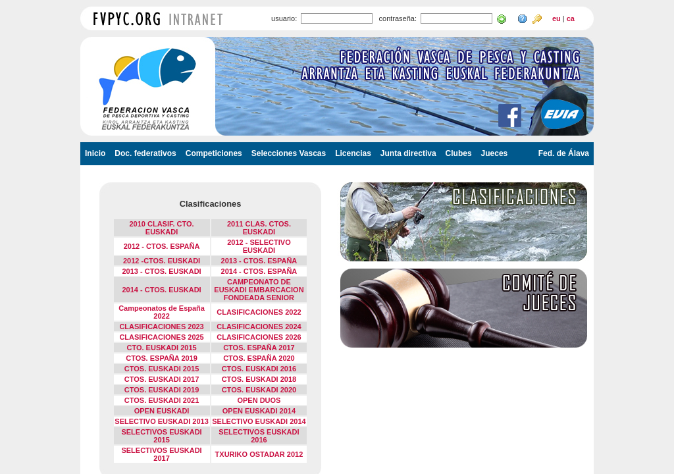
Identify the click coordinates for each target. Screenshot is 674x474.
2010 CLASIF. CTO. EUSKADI (161, 228)
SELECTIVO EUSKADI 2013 (161, 421)
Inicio (95, 153)
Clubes (459, 153)
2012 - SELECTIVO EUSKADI (259, 246)
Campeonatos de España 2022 (161, 312)
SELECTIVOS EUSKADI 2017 (161, 454)
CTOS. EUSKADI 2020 (259, 390)
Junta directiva (408, 153)
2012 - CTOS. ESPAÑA (162, 246)
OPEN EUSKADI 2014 (259, 411)
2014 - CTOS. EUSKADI (161, 290)
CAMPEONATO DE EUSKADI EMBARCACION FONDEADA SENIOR (258, 290)
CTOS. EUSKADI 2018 (259, 379)
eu (556, 18)
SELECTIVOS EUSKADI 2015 (161, 436)
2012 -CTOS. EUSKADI (161, 261)
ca (571, 18)
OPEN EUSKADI (162, 411)
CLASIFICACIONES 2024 (259, 326)
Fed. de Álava (563, 153)
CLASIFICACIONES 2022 (259, 312)
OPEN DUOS (258, 400)
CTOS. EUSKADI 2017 (161, 379)
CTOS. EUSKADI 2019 (161, 390)
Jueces (494, 153)
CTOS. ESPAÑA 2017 (259, 348)
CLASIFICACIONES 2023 (161, 326)
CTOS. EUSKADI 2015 (161, 369)
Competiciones (214, 153)
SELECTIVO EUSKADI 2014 (258, 421)
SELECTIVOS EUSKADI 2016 (259, 436)
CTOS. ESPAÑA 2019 (161, 358)
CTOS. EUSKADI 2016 (259, 369)
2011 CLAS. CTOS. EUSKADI (259, 228)
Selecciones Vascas (288, 153)
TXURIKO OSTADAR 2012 (259, 454)
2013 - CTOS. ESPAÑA (259, 261)
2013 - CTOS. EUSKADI (161, 271)
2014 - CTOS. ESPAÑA (259, 271)
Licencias (353, 153)
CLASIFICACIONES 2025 (161, 337)
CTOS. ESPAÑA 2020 (259, 358)
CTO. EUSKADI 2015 (161, 348)
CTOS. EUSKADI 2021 (161, 400)
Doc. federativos (145, 153)
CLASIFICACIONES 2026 (259, 337)
